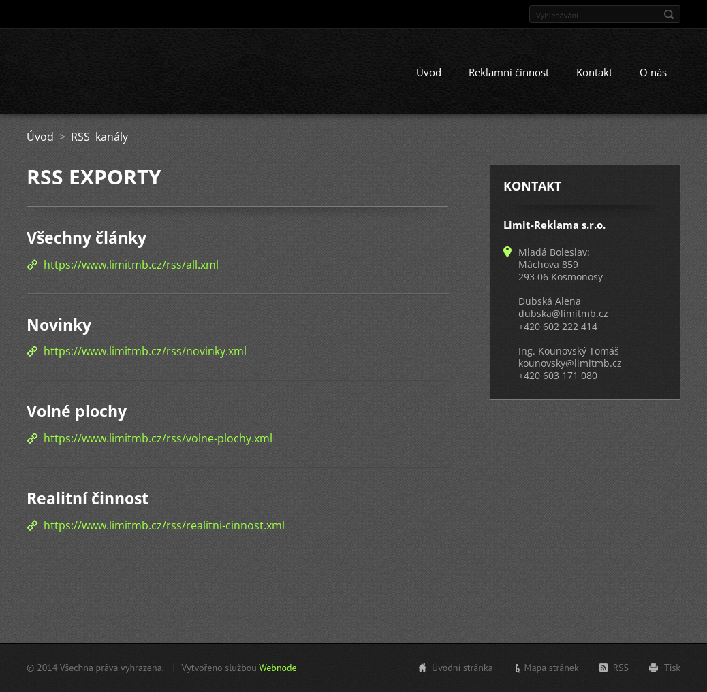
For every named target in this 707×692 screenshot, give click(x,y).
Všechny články (86, 238)
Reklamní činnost (509, 73)
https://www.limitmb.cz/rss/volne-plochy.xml (158, 438)
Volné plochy (77, 412)
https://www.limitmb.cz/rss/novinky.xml (145, 351)
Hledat (668, 14)
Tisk (672, 667)
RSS (621, 667)
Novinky (59, 324)
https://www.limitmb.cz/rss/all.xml (131, 264)
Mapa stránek (551, 667)
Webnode (277, 667)
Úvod (428, 73)
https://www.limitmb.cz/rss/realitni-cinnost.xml (164, 525)
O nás (653, 73)
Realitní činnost (87, 498)
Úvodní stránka (462, 667)
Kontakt (594, 73)
